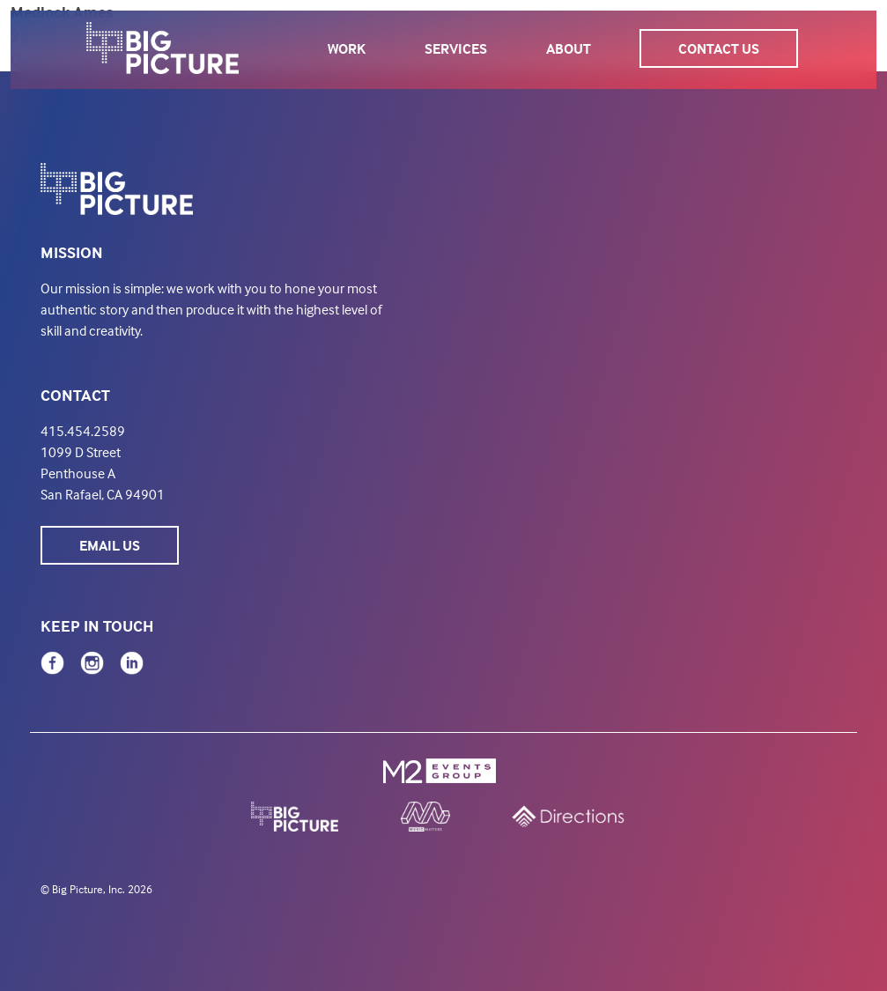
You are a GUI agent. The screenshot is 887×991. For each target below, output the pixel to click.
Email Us (109, 545)
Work (347, 48)
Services (456, 48)
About (568, 48)
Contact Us (718, 48)
